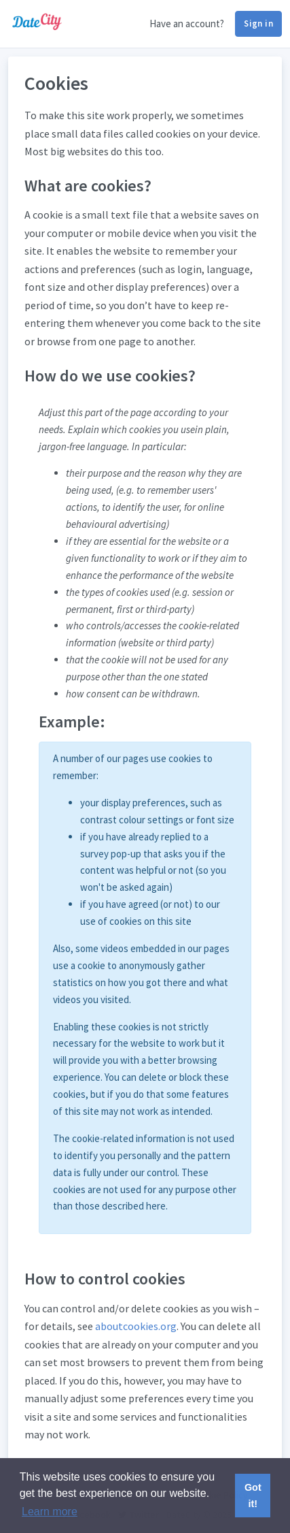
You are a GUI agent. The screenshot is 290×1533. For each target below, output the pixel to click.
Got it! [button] (252, 1495)
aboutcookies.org (136, 1326)
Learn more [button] (49, 1511)
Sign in (258, 23)
